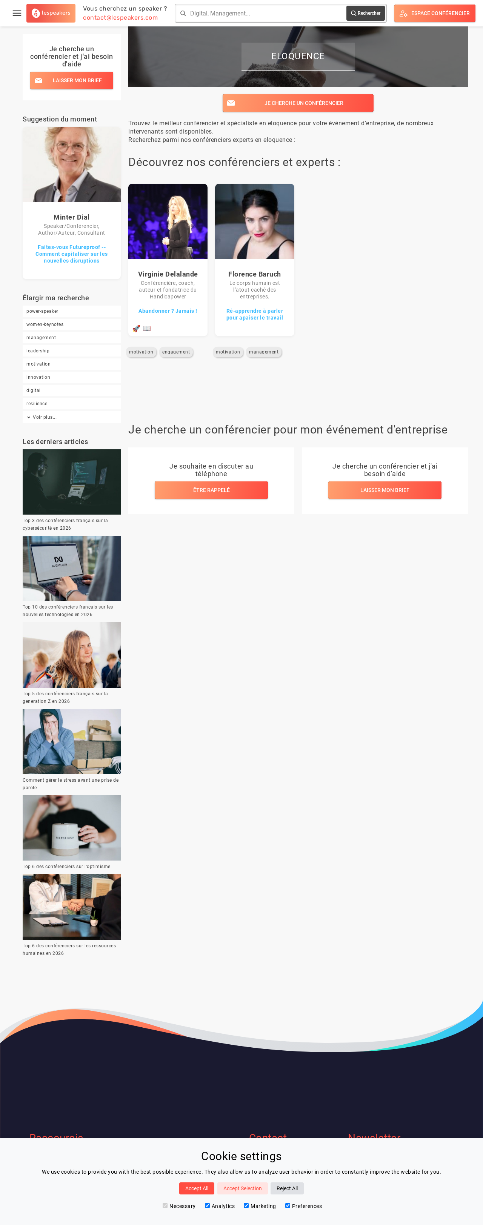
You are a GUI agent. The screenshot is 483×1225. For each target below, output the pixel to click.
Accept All (196, 1188)
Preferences (303, 1206)
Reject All (287, 1188)
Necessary (179, 1206)
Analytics (220, 1206)
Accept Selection (242, 1188)
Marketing (260, 1206)
